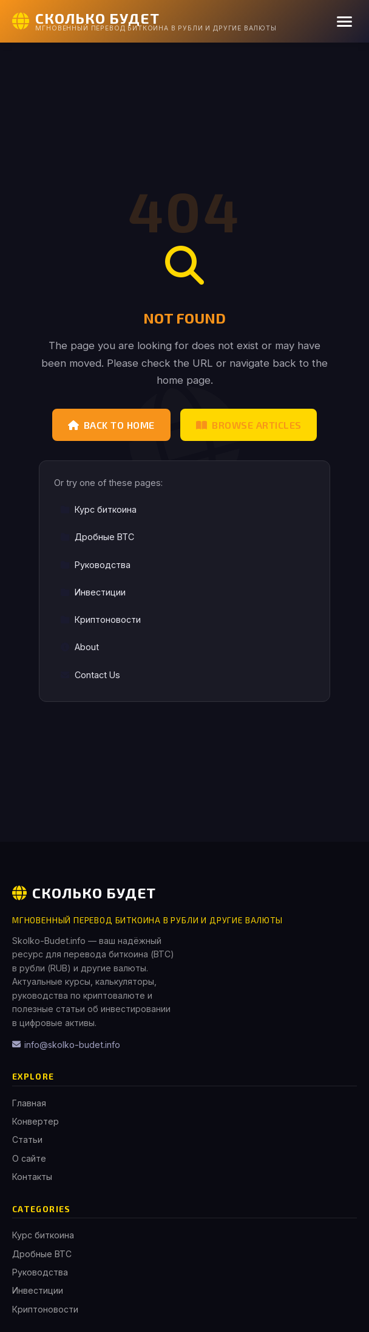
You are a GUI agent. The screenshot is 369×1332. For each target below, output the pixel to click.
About (79, 647)
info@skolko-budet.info (66, 1044)
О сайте (29, 1158)
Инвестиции (93, 592)
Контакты (32, 1176)
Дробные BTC (97, 537)
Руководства (95, 565)
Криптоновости (100, 619)
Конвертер (35, 1121)
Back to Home (111, 425)
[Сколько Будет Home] (144, 21)
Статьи (27, 1139)
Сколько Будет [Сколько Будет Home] (84, 892)
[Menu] (344, 21)
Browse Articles (249, 425)
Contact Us (90, 675)
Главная (29, 1103)
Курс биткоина (98, 509)
